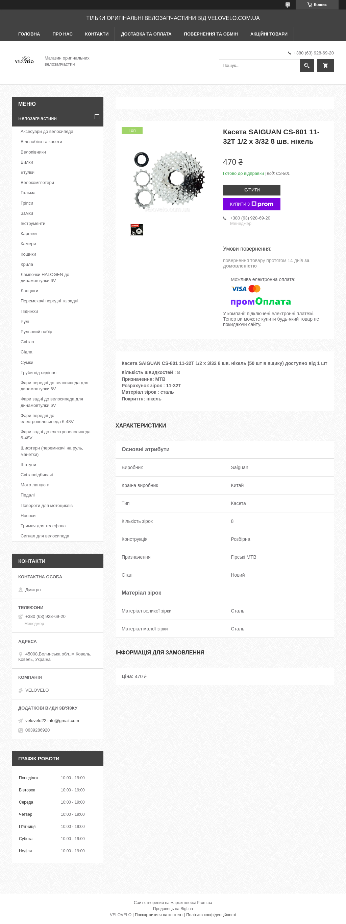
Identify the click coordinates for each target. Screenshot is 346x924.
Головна (29, 34)
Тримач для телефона (43, 525)
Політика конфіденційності (211, 915)
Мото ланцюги (35, 484)
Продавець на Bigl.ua (173, 908)
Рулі (25, 321)
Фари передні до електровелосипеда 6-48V (47, 418)
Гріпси (27, 203)
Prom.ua (204, 902)
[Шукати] (307, 65)
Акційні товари (269, 34)
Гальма (28, 192)
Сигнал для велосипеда (45, 535)
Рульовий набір (36, 331)
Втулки (27, 172)
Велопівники (33, 152)
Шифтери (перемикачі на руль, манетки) (52, 451)
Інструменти (33, 223)
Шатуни (28, 464)
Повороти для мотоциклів (47, 505)
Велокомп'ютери (37, 182)
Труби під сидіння (38, 372)
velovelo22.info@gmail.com (52, 720)
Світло (27, 341)
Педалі (28, 495)
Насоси (28, 515)
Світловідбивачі (37, 474)
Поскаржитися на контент (159, 915)
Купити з (252, 204)
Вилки (27, 162)
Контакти (97, 34)
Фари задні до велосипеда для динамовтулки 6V (52, 402)
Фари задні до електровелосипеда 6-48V (56, 434)
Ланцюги (29, 290)
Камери (28, 243)
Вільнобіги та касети (41, 141)
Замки (27, 213)
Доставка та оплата (146, 34)
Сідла (26, 351)
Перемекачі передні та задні (49, 300)
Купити (252, 190)
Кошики (28, 254)
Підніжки (29, 311)
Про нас (62, 34)
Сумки (27, 362)
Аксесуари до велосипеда (47, 131)
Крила (27, 264)
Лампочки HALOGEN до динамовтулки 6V (45, 277)
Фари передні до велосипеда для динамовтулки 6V (54, 385)
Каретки (29, 233)
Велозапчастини (37, 118)
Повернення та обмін (211, 34)
